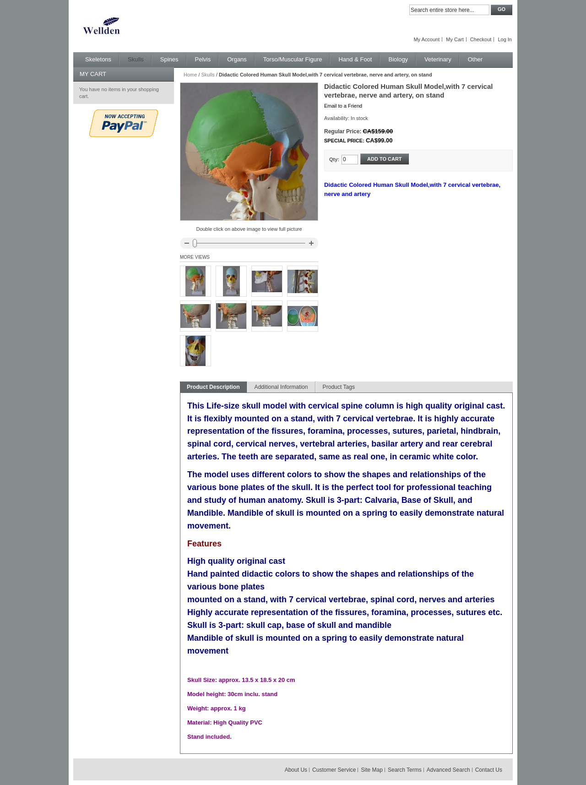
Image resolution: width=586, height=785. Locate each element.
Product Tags (339, 387)
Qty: (334, 159)
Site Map (372, 770)
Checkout (480, 39)
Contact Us (488, 770)
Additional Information (281, 387)
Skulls (208, 74)
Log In (505, 39)
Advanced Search (448, 770)
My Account (426, 39)
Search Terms (405, 770)
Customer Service (334, 770)
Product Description (213, 387)
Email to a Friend (343, 106)
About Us (296, 770)
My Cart (455, 39)
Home (190, 74)
